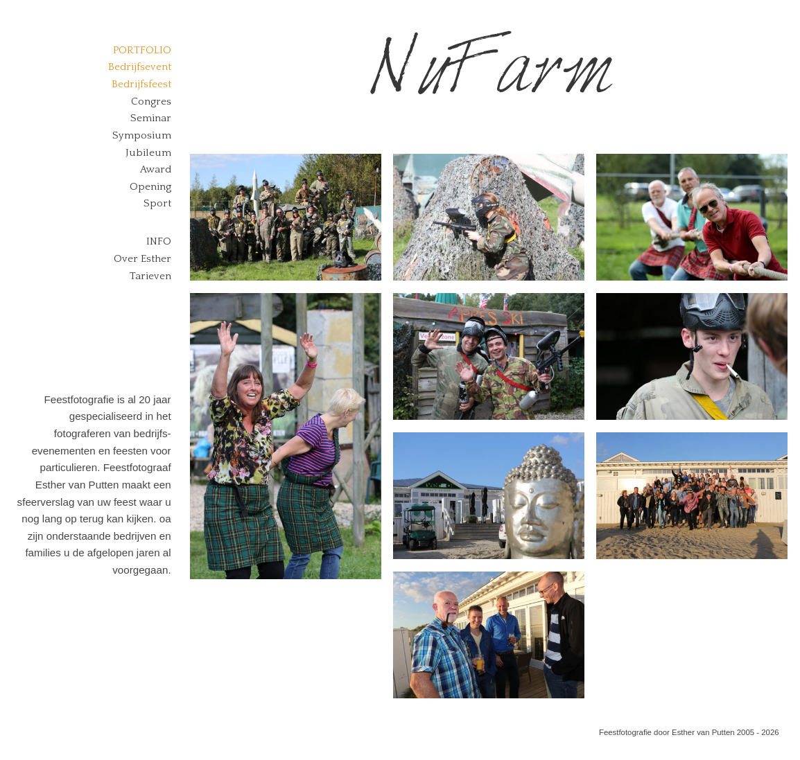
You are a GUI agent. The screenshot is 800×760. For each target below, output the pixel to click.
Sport (157, 203)
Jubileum (148, 153)
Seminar (150, 118)
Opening (150, 187)
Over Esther (142, 259)
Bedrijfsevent (139, 67)
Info (158, 241)
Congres (151, 101)
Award (155, 169)
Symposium (141, 135)
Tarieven (150, 276)
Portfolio (142, 50)
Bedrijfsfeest (141, 84)
